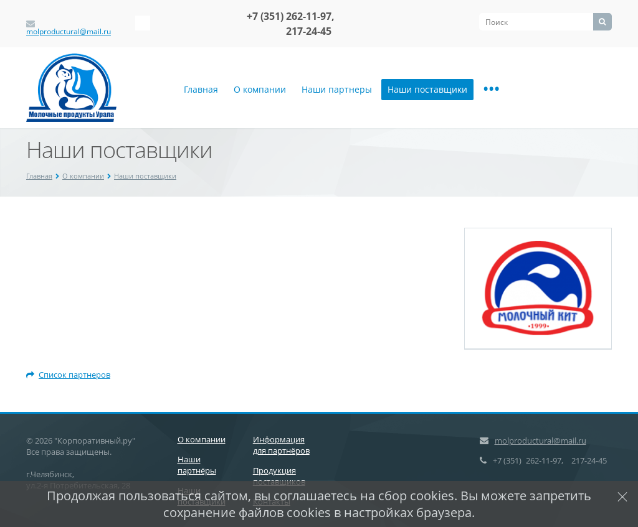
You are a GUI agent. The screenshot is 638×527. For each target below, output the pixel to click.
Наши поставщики (427, 89)
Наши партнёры (197, 465)
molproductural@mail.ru (68, 31)
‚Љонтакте (142, 23)
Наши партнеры (337, 89)
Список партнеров (68, 374)
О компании (260, 89)
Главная (201, 89)
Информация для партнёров (281, 445)
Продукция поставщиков (279, 476)
